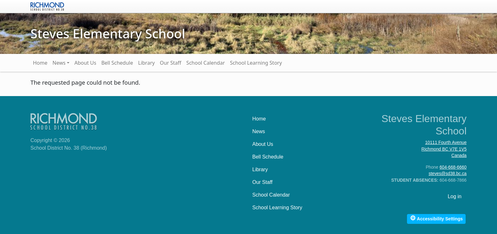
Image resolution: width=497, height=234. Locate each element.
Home (40, 62)
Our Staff (170, 62)
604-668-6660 (453, 167)
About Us (85, 62)
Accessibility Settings (436, 218)
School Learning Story (256, 62)
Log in (455, 196)
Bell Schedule (117, 62)
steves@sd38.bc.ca (448, 173)
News (59, 62)
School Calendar (205, 62)
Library (146, 62)
